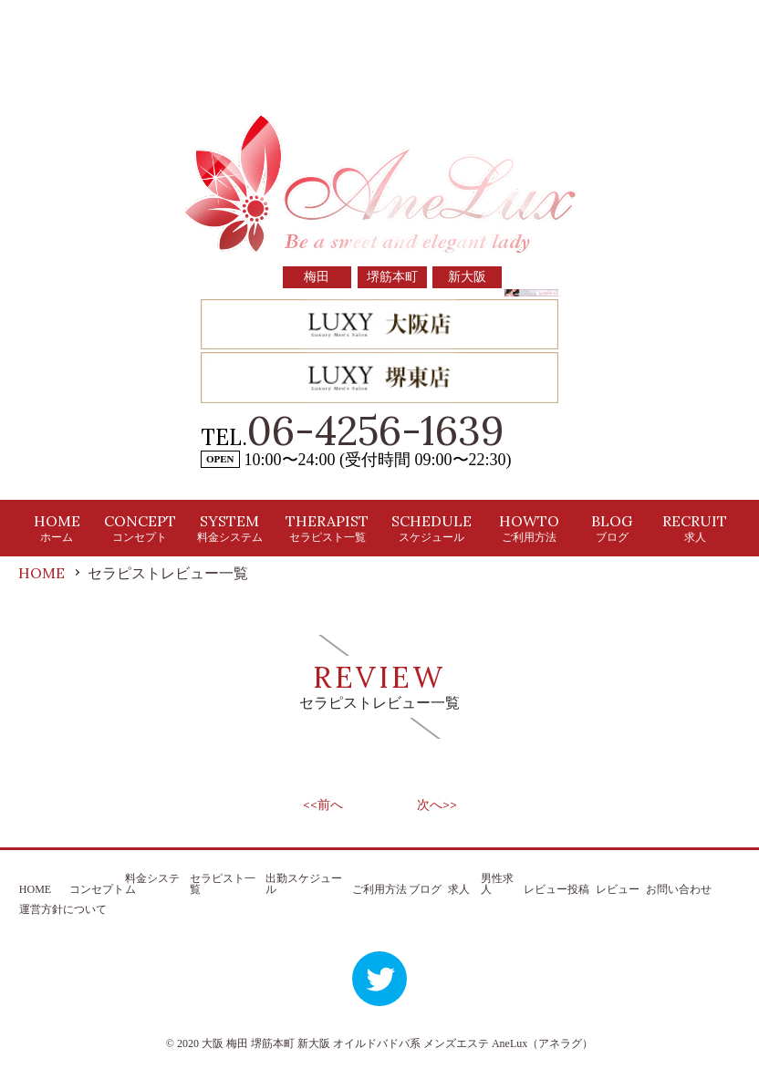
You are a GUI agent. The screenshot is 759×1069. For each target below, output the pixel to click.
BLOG (611, 528)
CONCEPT (140, 528)
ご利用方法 (379, 889)
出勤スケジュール (303, 884)
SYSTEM (230, 528)
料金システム (152, 884)
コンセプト (96, 889)
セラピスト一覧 (222, 884)
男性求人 (497, 884)
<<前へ (323, 804)
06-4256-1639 (375, 430)
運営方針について (63, 909)
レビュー (617, 889)
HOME (57, 528)
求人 (459, 889)
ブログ (425, 889)
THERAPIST (327, 528)
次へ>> (437, 804)
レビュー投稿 (556, 889)
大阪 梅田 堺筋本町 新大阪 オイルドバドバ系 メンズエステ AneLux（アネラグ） (397, 1043)
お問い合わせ (679, 889)
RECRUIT (694, 528)
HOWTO (529, 528)
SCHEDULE (431, 528)
